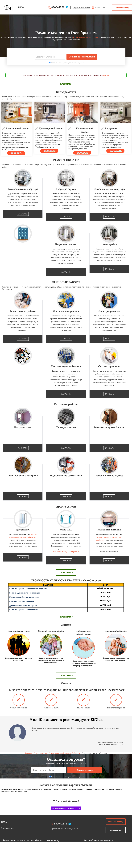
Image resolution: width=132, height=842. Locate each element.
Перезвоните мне (81, 7)
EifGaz (4, 822)
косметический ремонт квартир (85, 37)
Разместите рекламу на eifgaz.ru (66, 808)
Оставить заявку (122, 7)
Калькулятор (98, 7)
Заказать (22, 214)
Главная (28, 753)
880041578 (57, 7)
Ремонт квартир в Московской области (64, 753)
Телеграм (105, 75)
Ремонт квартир (40, 753)
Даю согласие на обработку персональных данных (66, 63)
